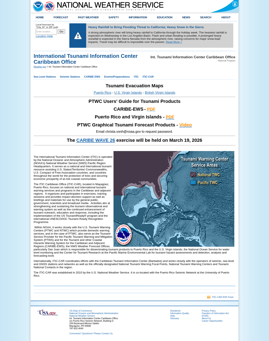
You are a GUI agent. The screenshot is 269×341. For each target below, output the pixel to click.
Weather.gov (40, 66)
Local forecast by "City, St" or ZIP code (47, 25)
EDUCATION (164, 17)
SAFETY (113, 17)
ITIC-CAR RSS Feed (220, 297)
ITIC (136, 76)
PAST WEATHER (88, 17)
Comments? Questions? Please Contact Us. (91, 333)
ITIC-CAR (148, 76)
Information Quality (179, 313)
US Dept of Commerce (80, 310)
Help (172, 315)
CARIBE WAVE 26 (95, 140)
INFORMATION (138, 17)
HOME (40, 17)
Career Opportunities (212, 321)
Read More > (174, 42)
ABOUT (226, 17)
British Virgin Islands (160, 92)
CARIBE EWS (92, 76)
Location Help (44, 36)
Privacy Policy (209, 310)
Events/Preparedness (117, 76)
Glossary (174, 318)
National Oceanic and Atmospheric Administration (93, 313)
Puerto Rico (102, 92)
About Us (206, 318)
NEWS (186, 17)
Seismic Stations (70, 76)
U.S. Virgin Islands (128, 92)
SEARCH (205, 17)
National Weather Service (82, 315)
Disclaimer (175, 310)
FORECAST (61, 17)
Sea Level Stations (45, 76)
